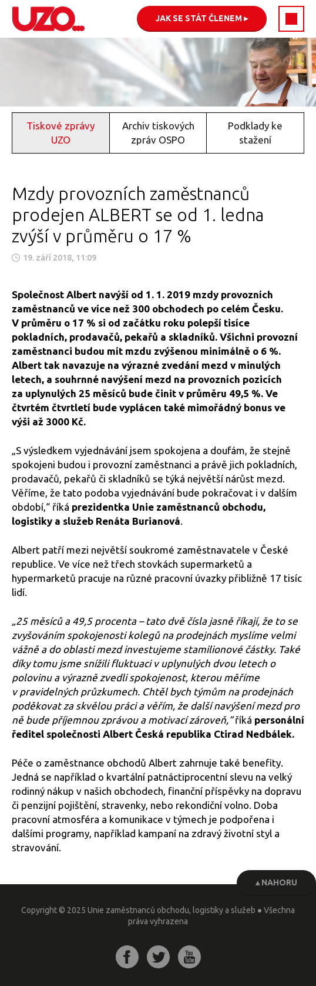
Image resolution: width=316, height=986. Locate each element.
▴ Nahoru (276, 882)
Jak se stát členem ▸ (202, 18)
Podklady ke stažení (255, 132)
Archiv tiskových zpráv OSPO (158, 132)
